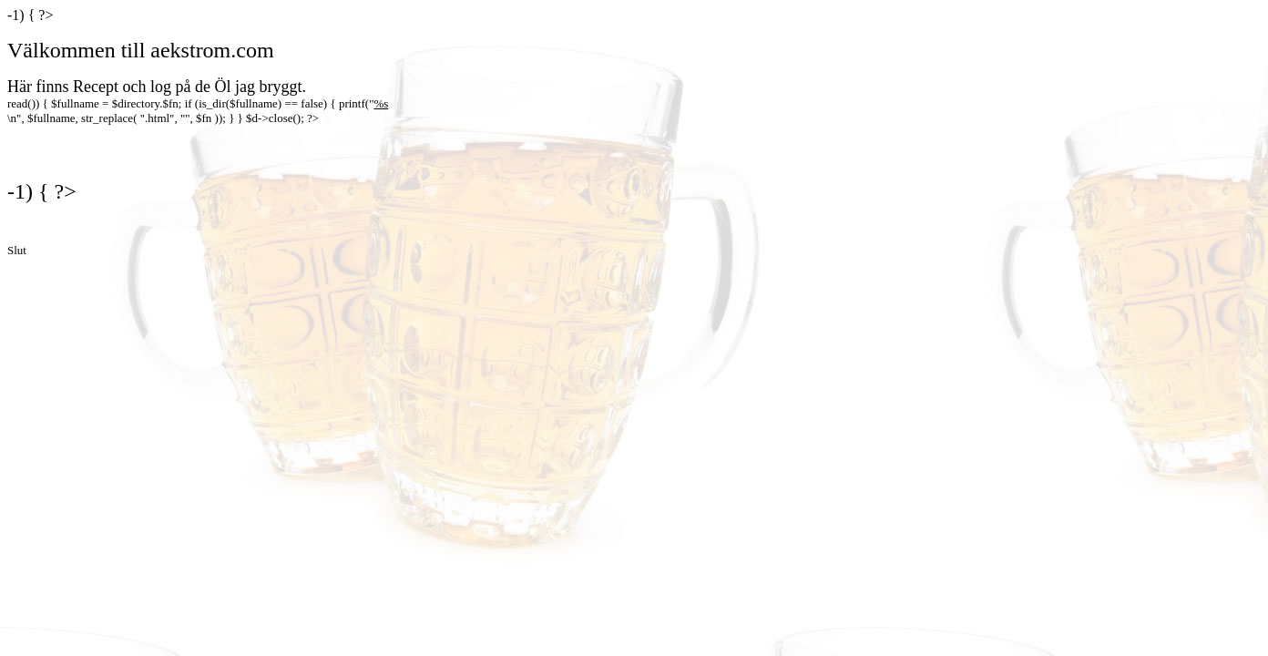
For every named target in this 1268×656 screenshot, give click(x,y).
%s (380, 103)
